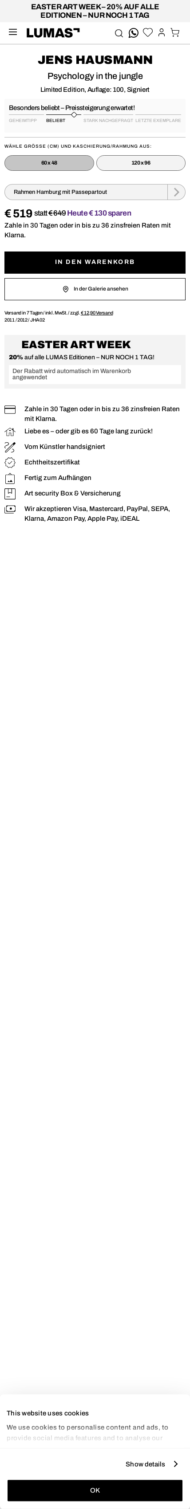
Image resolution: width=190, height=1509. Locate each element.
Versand (97, 312)
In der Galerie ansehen (95, 289)
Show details (145, 1463)
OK (95, 1490)
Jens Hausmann (95, 60)
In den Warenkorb (95, 262)
